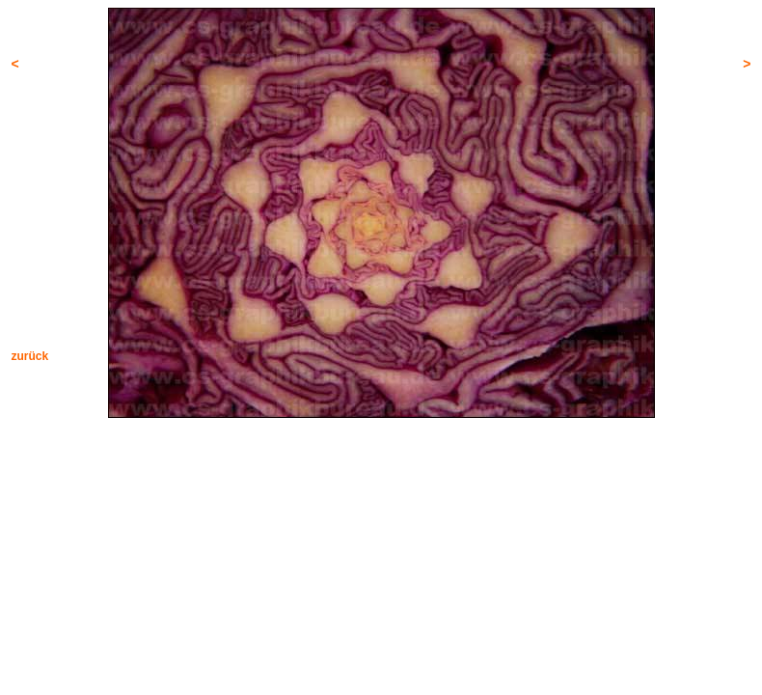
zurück (30, 356)
